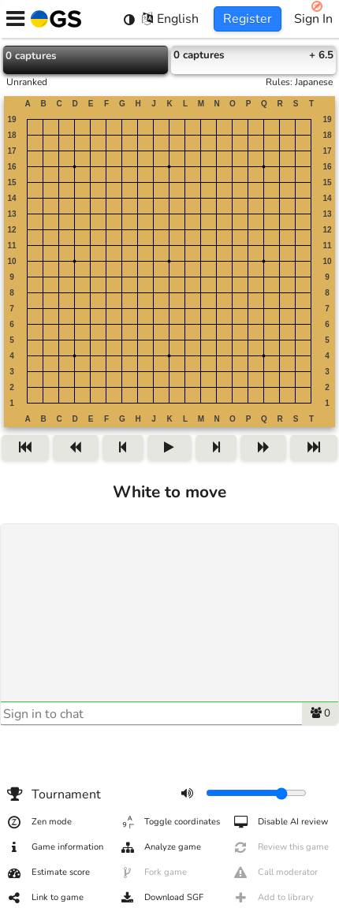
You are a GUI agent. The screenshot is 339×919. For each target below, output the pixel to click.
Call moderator (275, 872)
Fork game (153, 872)
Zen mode (39, 822)
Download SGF (161, 897)
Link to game (45, 897)
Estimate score (48, 872)
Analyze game (160, 847)
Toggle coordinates (169, 822)
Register (247, 19)
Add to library (273, 897)
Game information (54, 847)
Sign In (313, 19)
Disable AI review (280, 822)
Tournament (53, 794)
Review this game (281, 847)
